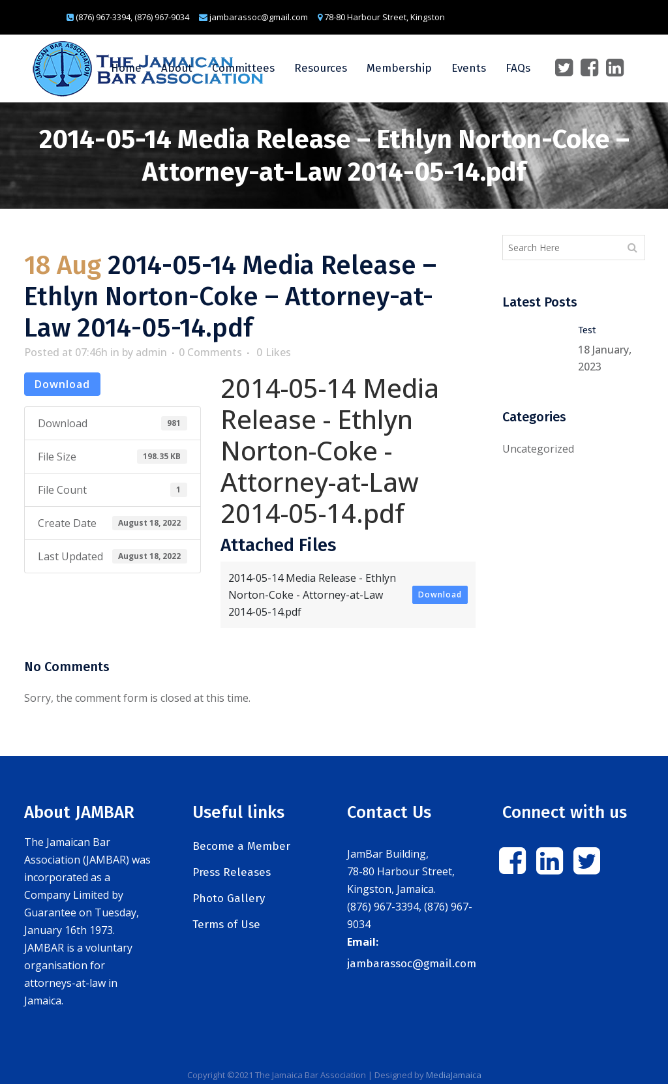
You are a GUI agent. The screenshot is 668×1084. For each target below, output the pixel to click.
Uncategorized (538, 449)
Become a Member (241, 846)
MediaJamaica (453, 1075)
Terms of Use (226, 924)
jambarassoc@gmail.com (411, 964)
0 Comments (210, 352)
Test (587, 330)
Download (62, 384)
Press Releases (231, 872)
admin (151, 352)
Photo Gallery (228, 898)
